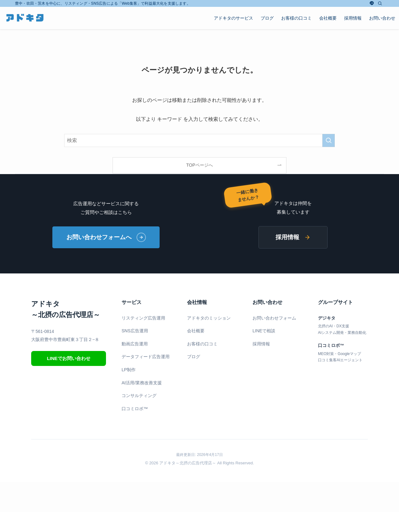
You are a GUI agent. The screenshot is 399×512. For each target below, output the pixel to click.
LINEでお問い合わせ (68, 358)
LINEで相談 (263, 330)
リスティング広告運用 (143, 317)
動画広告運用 (135, 343)
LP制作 (129, 369)
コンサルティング (139, 395)
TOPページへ (199, 165)
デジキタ (326, 317)
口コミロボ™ (135, 408)
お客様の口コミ (202, 343)
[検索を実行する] (328, 140)
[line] (372, 3)
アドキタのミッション (209, 317)
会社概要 (195, 330)
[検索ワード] (199, 140)
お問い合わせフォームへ (106, 237)
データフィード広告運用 (146, 356)
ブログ (193, 356)
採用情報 (293, 237)
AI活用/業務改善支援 (142, 382)
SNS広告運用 (135, 330)
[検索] (380, 3)
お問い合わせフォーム (274, 317)
